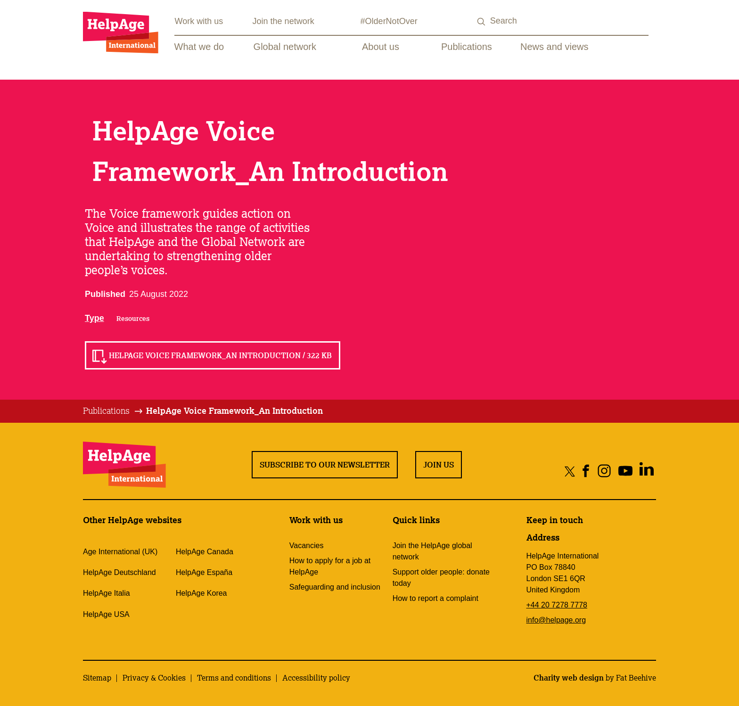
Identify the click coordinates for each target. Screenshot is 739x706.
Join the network (283, 21)
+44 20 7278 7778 (556, 605)
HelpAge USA (106, 614)
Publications (466, 46)
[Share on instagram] (604, 471)
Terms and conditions (234, 678)
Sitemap (97, 678)
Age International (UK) (120, 552)
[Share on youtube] (625, 471)
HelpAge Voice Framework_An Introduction (234, 410)
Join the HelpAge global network (432, 551)
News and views (554, 46)
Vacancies (306, 546)
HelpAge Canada (204, 552)
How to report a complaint (435, 598)
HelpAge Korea (201, 593)
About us (380, 46)
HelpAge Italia (106, 593)
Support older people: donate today (441, 577)
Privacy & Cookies (154, 678)
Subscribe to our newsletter (325, 465)
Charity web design (569, 678)
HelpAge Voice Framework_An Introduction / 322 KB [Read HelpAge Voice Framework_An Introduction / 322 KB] (220, 355)
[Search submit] (481, 22)
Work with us (199, 21)
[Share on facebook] (586, 471)
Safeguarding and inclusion (334, 587)
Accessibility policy (316, 678)
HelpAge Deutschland (119, 572)
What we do (199, 46)
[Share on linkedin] (646, 471)
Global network (285, 46)
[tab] (113, 411)
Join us (438, 465)
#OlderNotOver (389, 21)
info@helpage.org (556, 620)
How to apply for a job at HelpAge (330, 566)
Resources (132, 318)
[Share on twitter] (570, 471)
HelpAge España (204, 572)
